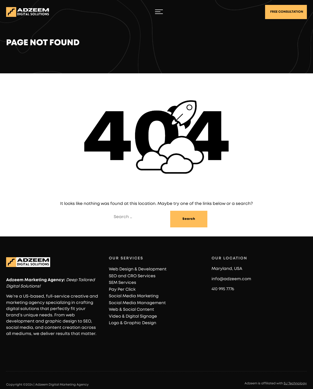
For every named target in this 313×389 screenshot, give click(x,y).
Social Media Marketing (133, 296)
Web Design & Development (138, 269)
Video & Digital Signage (133, 316)
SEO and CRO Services (132, 276)
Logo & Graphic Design (132, 323)
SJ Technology (295, 383)
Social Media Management (137, 303)
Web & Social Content (131, 309)
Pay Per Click (122, 289)
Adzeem (14, 280)
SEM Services (122, 282)
